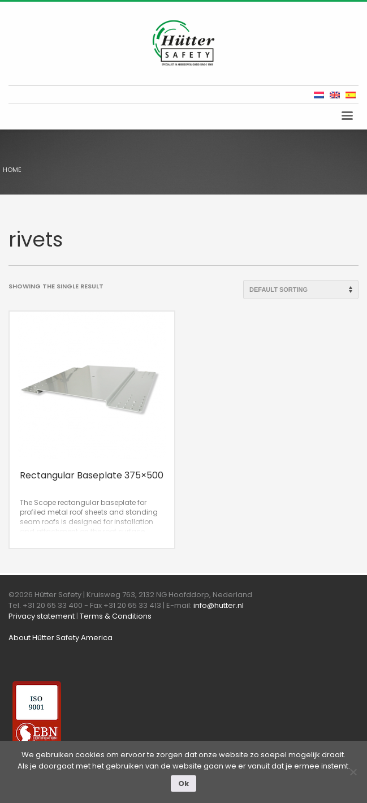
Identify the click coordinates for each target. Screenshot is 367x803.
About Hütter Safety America (60, 637)
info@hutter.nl (218, 605)
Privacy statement (41, 616)
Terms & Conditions (116, 616)
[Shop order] (301, 289)
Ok (183, 783)
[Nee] (353, 772)
